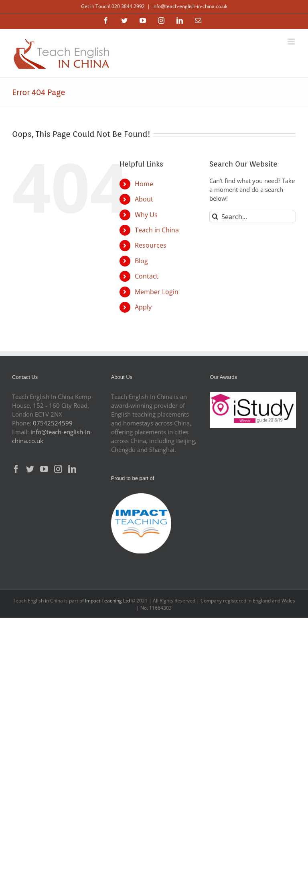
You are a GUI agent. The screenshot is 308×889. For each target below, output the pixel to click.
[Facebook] (16, 469)
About (144, 199)
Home (144, 183)
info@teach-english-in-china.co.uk (189, 6)
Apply (143, 307)
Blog (141, 260)
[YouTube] (44, 469)
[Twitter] (30, 469)
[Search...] (252, 216)
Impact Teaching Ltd (107, 600)
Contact (146, 276)
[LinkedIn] (72, 469)
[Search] (215, 216)
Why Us (146, 214)
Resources (150, 245)
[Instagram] (58, 469)
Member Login (156, 291)
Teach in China (157, 230)
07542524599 (53, 423)
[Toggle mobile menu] (292, 41)
